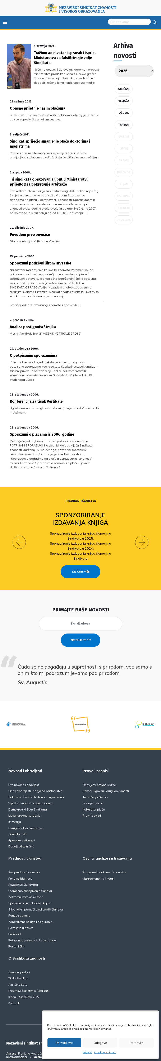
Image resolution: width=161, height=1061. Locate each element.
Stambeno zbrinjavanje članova (30, 865)
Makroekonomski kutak (98, 853)
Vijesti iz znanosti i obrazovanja (30, 778)
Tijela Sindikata (18, 953)
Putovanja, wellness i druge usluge (32, 915)
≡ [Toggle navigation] (5, 22)
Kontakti (14, 978)
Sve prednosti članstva (24, 847)
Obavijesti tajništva (21, 821)
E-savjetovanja (93, 778)
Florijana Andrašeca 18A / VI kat (40, 1028)
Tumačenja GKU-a (95, 772)
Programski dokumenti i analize (104, 847)
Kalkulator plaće (94, 784)
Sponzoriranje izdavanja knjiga (80, 493)
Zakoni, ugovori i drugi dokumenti (106, 766)
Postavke (136, 1043)
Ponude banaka (19, 890)
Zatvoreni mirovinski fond (25, 872)
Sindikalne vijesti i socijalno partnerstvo (35, 766)
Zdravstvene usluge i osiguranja (30, 896)
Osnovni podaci (19, 947)
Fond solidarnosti (20, 853)
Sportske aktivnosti (21, 815)
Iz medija (14, 796)
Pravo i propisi (96, 745)
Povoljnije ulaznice (20, 902)
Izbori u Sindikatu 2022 (24, 972)
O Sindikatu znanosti (26, 933)
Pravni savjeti (92, 790)
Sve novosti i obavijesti (24, 759)
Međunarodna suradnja (24, 790)
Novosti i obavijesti (25, 745)
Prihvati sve (64, 1043)
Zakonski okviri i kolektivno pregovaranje (36, 772)
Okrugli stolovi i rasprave (25, 802)
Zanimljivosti (17, 809)
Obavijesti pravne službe (99, 759)
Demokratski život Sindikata (27, 784)
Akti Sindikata (17, 959)
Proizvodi (14, 909)
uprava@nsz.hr (16, 1031)
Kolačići (87, 1052)
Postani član (16, 921)
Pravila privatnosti (105, 1052)
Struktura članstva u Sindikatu (29, 965)
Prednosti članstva (80, 475)
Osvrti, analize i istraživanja (107, 833)
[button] (19, 516)
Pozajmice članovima (23, 859)
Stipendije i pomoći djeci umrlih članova (35, 884)
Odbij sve (100, 1043)
